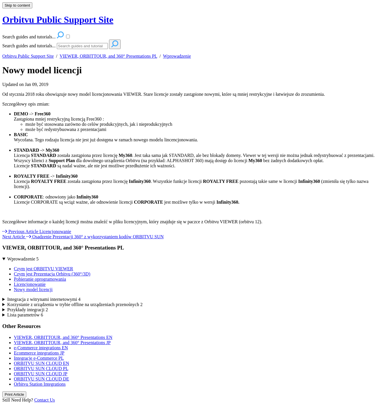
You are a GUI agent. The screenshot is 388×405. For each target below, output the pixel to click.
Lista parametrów (25, 314)
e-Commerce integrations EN (41, 347)
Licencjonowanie (30, 284)
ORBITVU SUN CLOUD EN (41, 363)
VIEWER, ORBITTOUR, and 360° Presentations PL (108, 56)
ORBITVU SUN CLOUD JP (40, 373)
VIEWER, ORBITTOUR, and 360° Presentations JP (62, 342)
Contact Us (44, 399)
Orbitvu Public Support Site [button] (57, 19)
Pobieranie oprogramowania (40, 279)
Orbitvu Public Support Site (28, 56)
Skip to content (17, 5)
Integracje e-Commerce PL (39, 358)
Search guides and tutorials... (29, 45)
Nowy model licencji (42, 70)
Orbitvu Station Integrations (40, 384)
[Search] (82, 46)
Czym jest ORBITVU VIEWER (43, 268)
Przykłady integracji (27, 309)
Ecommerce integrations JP (39, 352)
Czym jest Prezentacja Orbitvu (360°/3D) (52, 273)
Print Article (14, 394)
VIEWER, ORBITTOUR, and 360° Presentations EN (63, 337)
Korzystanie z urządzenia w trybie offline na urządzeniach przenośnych (75, 304)
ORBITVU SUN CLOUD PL (41, 368)
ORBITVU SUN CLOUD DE (41, 378)
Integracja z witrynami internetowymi (43, 299)
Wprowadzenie (177, 56)
